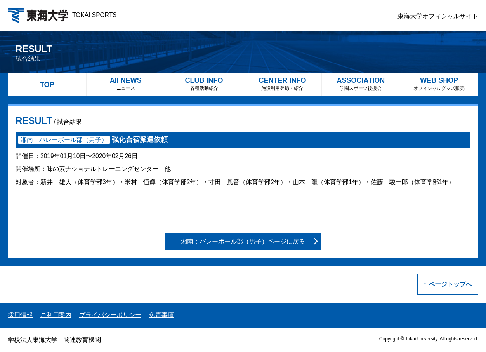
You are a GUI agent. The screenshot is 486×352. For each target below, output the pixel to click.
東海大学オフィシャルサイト (437, 16)
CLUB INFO (204, 84)
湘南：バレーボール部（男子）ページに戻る (243, 241)
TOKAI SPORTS (62, 15)
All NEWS (126, 84)
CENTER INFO (282, 84)
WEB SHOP (439, 84)
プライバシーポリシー (110, 315)
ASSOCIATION (361, 84)
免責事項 (161, 315)
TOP (47, 85)
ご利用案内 (55, 315)
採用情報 (20, 315)
